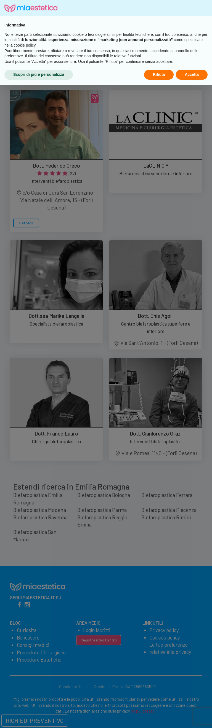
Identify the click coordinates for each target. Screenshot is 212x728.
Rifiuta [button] (159, 717)
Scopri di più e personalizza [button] (38, 717)
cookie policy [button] (24, 688)
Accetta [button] (192, 717)
